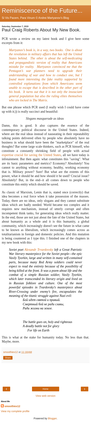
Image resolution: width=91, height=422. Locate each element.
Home (45, 389)
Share (8, 358)
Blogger (52, 418)
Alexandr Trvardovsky (38, 249)
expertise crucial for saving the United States (31, 155)
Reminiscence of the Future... (42, 10)
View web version (46, 395)
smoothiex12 (12, 406)
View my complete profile (15, 411)
